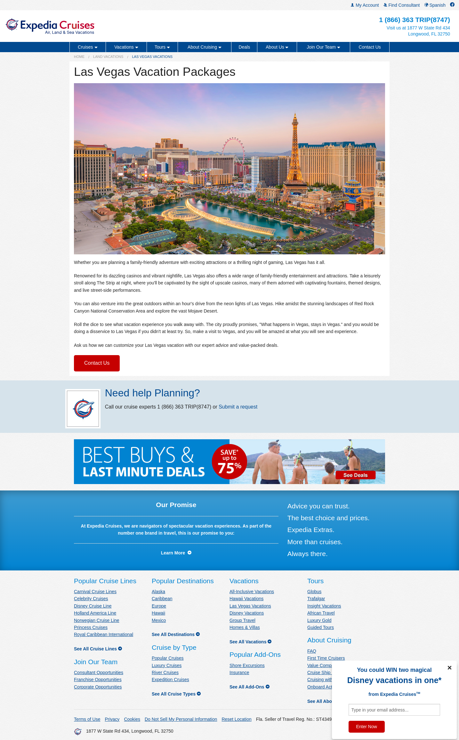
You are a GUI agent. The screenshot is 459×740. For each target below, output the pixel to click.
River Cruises (165, 672)
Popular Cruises (168, 658)
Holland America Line (95, 613)
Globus (314, 591)
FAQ (311, 651)
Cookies (132, 719)
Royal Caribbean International (103, 634)
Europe (159, 606)
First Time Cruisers (326, 658)
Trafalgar (316, 598)
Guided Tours (320, 627)
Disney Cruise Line (93, 606)
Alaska (158, 591)
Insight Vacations (324, 606)
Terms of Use (87, 719)
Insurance (239, 672)
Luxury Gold (319, 620)
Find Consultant (401, 5)
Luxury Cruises (166, 665)
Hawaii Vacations (246, 598)
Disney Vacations (246, 613)
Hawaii (158, 613)
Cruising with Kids (325, 679)
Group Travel (242, 620)
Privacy (112, 719)
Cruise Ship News (325, 672)
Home (79, 57)
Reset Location (236, 719)
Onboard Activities (325, 686)
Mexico (159, 620)
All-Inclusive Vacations (251, 591)
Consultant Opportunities (98, 672)
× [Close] (449, 668)
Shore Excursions (247, 665)
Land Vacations (108, 57)
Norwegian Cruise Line (96, 620)
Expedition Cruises (170, 679)
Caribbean (162, 598)
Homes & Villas (244, 627)
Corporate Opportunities (98, 686)
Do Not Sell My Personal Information (181, 719)
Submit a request (238, 407)
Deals (244, 47)
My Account (364, 5)
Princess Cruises (91, 627)
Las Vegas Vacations (250, 606)
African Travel (321, 613)
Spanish (435, 5)
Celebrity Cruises (91, 598)
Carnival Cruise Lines (95, 591)
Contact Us (370, 47)
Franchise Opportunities (98, 679)
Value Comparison (325, 665)
